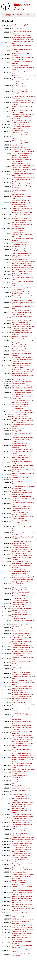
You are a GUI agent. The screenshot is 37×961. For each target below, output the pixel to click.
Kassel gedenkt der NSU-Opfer (21, 841)
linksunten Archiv (22, 6)
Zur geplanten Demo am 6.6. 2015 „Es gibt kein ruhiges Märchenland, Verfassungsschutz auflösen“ (23, 457)
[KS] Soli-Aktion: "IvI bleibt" (20, 228)
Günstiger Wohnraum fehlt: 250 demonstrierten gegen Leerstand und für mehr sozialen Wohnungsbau (23, 594)
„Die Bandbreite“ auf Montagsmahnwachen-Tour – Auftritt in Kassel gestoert (23, 341)
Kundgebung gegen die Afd (20, 624)
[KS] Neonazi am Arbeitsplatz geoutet (23, 351)
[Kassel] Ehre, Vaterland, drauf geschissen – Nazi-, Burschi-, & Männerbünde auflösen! (21, 202)
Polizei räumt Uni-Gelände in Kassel (22, 913)
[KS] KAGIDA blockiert (18, 379)
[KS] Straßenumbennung (19, 147)
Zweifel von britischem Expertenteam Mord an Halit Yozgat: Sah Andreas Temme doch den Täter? (23, 892)
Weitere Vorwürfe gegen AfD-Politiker (23, 814)
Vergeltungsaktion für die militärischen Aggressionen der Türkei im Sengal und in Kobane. (23, 876)
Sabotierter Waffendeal (18, 480)
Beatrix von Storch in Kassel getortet (22, 631)
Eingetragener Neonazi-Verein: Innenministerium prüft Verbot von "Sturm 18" (22, 332)
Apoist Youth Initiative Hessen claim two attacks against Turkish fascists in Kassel (23, 765)
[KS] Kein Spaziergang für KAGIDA (22, 357)
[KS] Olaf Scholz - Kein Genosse (21, 320)
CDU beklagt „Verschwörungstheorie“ (23, 847)
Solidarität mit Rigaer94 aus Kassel (22, 686)
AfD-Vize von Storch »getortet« (21, 633)
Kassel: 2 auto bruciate (18, 702)
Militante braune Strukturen (20, 477)
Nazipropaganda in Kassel (19, 872)
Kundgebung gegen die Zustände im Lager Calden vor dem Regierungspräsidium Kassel (22, 543)
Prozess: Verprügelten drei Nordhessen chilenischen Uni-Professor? (20, 798)
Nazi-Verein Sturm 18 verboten (21, 561)
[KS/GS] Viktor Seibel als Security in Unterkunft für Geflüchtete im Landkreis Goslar (22, 584)
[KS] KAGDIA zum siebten (19, 414)
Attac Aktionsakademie (18, 428)
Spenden (8, 15)
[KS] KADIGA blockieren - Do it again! (23, 386)
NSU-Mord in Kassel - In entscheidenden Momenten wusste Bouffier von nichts (22, 937)
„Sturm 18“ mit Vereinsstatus (20, 336)
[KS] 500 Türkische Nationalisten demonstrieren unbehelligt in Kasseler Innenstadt (23, 698)
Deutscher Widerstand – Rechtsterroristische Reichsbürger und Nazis (23, 620)
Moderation (19, 14)
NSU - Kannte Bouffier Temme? (21, 827)
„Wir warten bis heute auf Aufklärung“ (23, 929)
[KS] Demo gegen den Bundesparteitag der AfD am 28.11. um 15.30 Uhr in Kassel (22, 571)
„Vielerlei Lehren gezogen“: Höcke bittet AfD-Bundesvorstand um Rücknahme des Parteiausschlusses (22, 822)
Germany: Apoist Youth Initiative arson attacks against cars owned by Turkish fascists (23, 745)
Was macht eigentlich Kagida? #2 (21, 547)
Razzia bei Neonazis (18, 494)
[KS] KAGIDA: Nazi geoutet (20, 416)
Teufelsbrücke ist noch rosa (20, 29)
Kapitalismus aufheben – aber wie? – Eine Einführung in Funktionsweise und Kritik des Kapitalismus (23, 153)
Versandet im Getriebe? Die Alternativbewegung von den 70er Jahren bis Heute (22, 159)
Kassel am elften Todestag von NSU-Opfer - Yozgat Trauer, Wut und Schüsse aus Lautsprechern (22, 855)
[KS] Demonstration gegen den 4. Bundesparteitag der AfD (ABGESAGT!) (21, 445)
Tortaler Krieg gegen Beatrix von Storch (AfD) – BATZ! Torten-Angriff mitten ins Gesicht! (22, 637)
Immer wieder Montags (18, 383)
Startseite (8, 14)
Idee (14, 14)
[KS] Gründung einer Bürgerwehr (21, 608)
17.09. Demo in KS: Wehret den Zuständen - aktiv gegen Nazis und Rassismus (22, 86)
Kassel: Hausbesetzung (19, 171)
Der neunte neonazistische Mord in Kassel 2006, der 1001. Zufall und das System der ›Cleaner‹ (23, 302)
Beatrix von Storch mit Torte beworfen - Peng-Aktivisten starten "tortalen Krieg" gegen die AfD (23, 653)
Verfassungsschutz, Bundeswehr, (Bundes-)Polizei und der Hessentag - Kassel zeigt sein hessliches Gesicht (23, 267)
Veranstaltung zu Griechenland (21, 218)
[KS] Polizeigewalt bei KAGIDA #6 (22, 388)
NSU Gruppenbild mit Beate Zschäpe (23, 919)
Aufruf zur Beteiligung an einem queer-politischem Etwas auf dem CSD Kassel (23, 527)
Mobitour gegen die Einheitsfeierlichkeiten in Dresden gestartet (21, 721)
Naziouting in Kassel (18, 145)
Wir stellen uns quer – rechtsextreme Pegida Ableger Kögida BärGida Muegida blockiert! (22, 392)
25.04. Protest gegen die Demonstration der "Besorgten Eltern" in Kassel (23, 424)
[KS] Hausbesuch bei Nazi (19, 259)
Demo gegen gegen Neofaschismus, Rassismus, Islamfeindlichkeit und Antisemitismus (22, 92)
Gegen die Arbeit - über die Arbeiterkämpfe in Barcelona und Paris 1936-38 (23, 137)
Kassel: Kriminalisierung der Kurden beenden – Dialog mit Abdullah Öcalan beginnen (23, 682)
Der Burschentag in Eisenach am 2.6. (23, 149)
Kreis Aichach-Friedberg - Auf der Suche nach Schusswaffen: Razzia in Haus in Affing (23, 498)
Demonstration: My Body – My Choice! (23, 769)
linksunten (27, 14)
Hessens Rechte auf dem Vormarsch (22, 666)
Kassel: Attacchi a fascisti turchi (21, 788)
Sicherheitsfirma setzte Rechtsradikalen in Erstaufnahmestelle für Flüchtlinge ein (23, 533)
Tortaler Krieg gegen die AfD (20, 649)
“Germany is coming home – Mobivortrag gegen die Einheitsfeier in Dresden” (23, 715)
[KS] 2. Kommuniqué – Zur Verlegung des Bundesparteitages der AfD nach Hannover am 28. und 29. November (23, 577)
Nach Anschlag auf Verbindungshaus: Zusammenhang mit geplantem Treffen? (23, 214)
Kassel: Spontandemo (18, 124)
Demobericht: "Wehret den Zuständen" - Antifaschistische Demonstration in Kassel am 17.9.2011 (23, 116)
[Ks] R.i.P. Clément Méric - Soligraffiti (22, 271)
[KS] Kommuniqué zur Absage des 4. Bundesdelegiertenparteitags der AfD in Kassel (23, 451)
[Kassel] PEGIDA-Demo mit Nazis (22, 381)
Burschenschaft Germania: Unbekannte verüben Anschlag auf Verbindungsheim (22, 208)
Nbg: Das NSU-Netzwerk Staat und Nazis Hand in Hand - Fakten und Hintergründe (22, 727)
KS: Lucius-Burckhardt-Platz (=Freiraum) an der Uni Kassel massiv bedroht (23, 67)
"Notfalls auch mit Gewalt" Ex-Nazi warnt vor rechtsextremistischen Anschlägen (22, 565)
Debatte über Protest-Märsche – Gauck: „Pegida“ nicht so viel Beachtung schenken (21, 365)
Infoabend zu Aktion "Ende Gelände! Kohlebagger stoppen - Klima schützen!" (22, 439)
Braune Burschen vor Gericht (20, 794)
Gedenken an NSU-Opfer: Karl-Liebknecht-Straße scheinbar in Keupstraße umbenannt (21, 347)
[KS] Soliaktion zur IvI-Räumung (21, 247)
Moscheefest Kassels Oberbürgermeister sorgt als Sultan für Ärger (23, 886)
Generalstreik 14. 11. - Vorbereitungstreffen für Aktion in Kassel (21, 196)
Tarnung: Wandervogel (18, 606)
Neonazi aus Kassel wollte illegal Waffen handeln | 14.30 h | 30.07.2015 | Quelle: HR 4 (23, 508)
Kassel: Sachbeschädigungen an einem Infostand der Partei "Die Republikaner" (21, 255)
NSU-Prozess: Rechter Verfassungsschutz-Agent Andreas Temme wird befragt (22, 287)
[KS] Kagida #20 (16, 431)
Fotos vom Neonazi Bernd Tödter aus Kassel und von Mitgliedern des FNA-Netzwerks (23, 102)
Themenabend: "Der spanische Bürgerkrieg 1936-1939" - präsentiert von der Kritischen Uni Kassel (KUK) (22, 37)
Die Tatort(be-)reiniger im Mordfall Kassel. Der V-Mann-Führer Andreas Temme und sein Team (22, 312)
